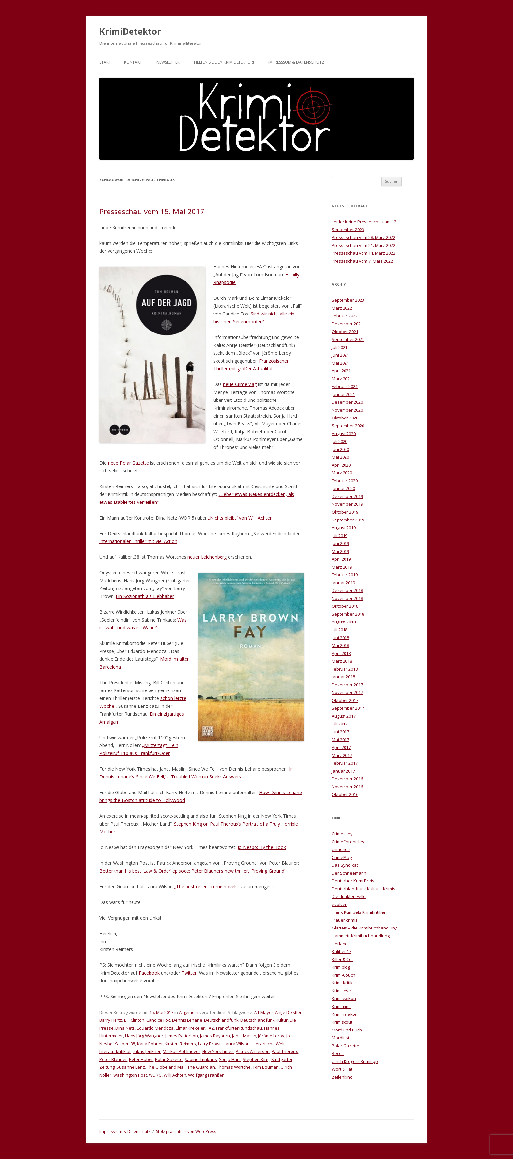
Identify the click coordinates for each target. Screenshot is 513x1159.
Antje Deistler (288, 1012)
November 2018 (347, 598)
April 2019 (341, 559)
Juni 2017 (340, 732)
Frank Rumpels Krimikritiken (359, 912)
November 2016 (347, 787)
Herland (340, 943)
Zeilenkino (342, 1077)
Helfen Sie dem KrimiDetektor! (224, 62)
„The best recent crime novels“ (206, 886)
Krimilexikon (344, 998)
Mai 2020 (340, 457)
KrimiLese (341, 991)
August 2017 (344, 716)
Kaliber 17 (341, 951)
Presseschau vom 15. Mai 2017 (151, 211)
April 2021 (341, 371)
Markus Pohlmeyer (181, 1051)
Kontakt (133, 62)
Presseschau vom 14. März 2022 (363, 253)
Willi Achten (175, 1075)
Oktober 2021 (345, 331)
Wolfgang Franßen (206, 1075)
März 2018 (342, 661)
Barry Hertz (110, 1020)
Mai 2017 (340, 739)
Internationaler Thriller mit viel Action (138, 541)
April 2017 (341, 747)
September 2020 (348, 426)
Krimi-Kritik (342, 983)
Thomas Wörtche (234, 1067)
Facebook (149, 973)
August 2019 (344, 528)
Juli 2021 (339, 347)
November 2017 (347, 692)
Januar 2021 (343, 394)
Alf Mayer (263, 1012)
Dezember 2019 (347, 496)
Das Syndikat (345, 865)
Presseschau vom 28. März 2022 (363, 237)
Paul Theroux (285, 1051)
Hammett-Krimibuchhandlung (361, 936)
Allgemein (188, 1012)
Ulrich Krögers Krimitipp (355, 1061)
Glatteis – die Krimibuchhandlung (364, 928)
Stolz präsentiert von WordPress (186, 1131)
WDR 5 (155, 1075)
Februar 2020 (345, 481)
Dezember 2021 (347, 324)
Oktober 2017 (345, 700)
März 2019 (342, 567)
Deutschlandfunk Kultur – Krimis (363, 889)
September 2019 (348, 520)
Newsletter (168, 62)
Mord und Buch (347, 1030)
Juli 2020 (339, 441)
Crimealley (342, 834)
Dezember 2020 (347, 402)
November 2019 (347, 504)
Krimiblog (341, 967)
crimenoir (341, 849)
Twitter (189, 973)
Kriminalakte (344, 1014)
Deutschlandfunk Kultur (264, 1020)
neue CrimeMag (240, 384)
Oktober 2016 (345, 794)
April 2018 (341, 653)
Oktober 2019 (345, 512)
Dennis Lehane (187, 1020)
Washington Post (130, 1075)
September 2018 (348, 614)
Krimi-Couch (343, 975)
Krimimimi (341, 1006)
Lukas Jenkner (147, 1051)
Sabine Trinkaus (201, 1059)
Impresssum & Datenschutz (296, 62)
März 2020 (342, 473)
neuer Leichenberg (207, 557)
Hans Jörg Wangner (144, 1036)
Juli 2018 (339, 630)
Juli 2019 (339, 535)
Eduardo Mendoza (155, 1028)
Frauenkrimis (345, 920)
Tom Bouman (266, 1067)
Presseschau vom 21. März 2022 (363, 245)
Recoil (338, 1053)
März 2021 (342, 379)
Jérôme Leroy (271, 1036)
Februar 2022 (345, 316)
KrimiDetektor (130, 31)
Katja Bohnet (150, 1044)
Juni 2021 (340, 355)
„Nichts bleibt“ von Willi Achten (240, 518)
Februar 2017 (345, 763)
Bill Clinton (134, 1020)
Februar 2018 (345, 669)
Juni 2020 (340, 449)
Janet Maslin (244, 1036)
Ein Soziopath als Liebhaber (145, 596)
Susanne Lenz (130, 1067)
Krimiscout (342, 1022)
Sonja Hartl (230, 1059)
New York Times (218, 1051)
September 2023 (348, 300)
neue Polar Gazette (129, 463)
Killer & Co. (342, 959)
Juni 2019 (340, 543)
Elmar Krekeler (190, 1028)
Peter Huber (141, 1059)
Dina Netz (125, 1028)
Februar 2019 (345, 575)
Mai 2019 (340, 551)
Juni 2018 (340, 637)
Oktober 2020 (345, 418)
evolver (339, 904)
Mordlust (340, 1038)
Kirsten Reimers (180, 1044)
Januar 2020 (343, 488)
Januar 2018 (343, 677)
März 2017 (342, 755)
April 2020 (341, 465)
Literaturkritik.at (115, 1051)
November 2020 (347, 410)
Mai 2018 (340, 645)
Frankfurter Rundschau (239, 1028)
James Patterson (181, 1036)
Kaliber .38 (125, 1044)
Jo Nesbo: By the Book (262, 847)
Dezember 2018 (347, 590)
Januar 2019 (343, 583)
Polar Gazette (169, 1059)
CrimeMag (342, 857)
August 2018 (344, 622)
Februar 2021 (345, 386)
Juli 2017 (339, 724)
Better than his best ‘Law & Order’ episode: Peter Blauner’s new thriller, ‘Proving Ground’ (192, 871)
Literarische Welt (268, 1044)
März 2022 (342, 308)
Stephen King (256, 1059)
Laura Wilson (237, 1044)
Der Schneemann (349, 873)
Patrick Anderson (253, 1051)
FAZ (210, 1028)
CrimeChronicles (348, 841)
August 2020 (344, 433)
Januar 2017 (343, 771)
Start (105, 62)
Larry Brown (210, 1044)
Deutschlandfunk (221, 1020)
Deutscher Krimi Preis (353, 881)
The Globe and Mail (166, 1067)
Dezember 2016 (347, 779)
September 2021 (348, 339)
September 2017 (348, 708)
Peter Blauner (113, 1059)
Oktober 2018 (345, 606)
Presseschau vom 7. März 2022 (362, 261)
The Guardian (201, 1067)
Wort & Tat (342, 1069)
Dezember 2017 (347, 685)
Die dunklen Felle (349, 896)
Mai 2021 (340, 363)
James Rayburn (215, 1036)
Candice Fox (158, 1020)
